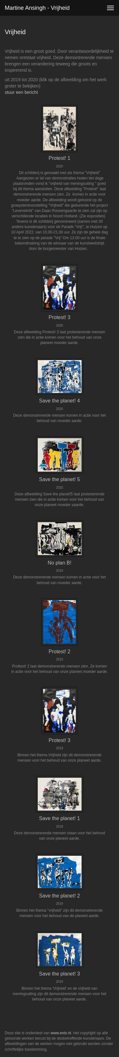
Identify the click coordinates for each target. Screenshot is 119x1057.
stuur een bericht (21, 92)
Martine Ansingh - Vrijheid (37, 8)
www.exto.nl (61, 1033)
